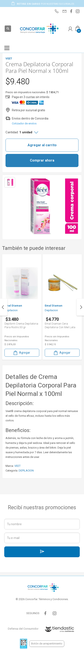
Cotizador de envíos (24, 123)
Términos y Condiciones (53, 599)
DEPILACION (26, 470)
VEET (17, 465)
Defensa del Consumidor (23, 628)
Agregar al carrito (42, 145)
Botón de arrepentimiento (46, 643)
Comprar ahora (42, 160)
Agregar (21, 352)
